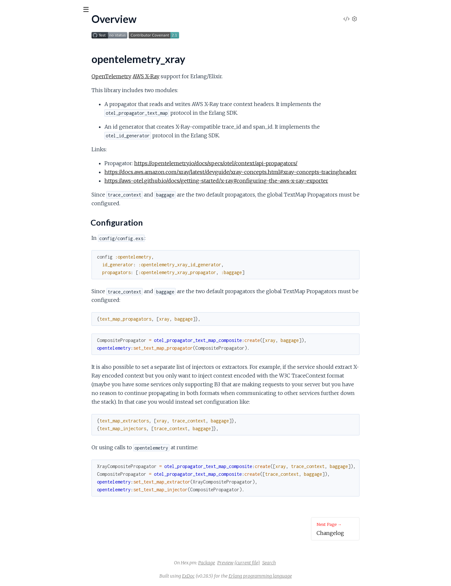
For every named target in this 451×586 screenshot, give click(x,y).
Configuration (25, 76)
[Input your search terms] (48, 9)
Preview (274, 563)
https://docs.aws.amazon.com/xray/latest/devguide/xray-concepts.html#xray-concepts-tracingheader (279, 172)
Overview (16, 65)
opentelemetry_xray (37, 25)
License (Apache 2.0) (28, 96)
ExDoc (237, 576)
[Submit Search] (9, 10)
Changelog (16, 87)
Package (255, 563)
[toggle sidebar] (88, 10)
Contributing (18, 105)
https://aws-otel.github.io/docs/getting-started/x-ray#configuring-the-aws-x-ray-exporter (265, 180)
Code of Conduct (24, 114)
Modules (39, 45)
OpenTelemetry (160, 76)
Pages (14, 45)
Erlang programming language (308, 576)
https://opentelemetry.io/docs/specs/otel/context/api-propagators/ (264, 163)
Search (317, 562)
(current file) (295, 563)
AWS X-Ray (194, 76)
